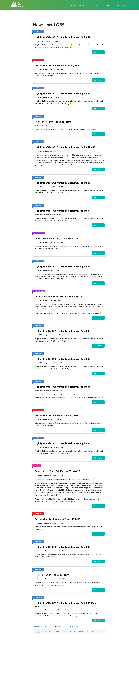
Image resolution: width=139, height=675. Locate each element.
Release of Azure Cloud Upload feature (54, 121)
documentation (39, 233)
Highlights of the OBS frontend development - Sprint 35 (62, 386)
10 (57, 627)
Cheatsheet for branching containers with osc (57, 238)
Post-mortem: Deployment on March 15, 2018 (57, 519)
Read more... (98, 52)
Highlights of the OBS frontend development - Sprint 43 (62, 93)
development (38, 31)
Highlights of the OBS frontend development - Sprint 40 (62, 182)
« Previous (37, 627)
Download (83, 5)
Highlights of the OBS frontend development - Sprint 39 (62, 210)
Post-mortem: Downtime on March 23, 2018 (56, 415)
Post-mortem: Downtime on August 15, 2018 (57, 65)
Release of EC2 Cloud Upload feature (53, 574)
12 (62, 627)
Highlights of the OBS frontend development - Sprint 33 (62, 547)
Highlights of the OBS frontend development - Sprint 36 (62, 359)
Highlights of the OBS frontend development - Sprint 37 (62, 331)
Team (117, 5)
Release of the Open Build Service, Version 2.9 (57, 471)
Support (108, 5)
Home (73, 5)
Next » (77, 627)
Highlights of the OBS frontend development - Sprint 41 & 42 (65, 147)
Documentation (96, 5)
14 (68, 627)
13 (65, 627)
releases (37, 466)
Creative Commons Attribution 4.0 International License (78, 631)
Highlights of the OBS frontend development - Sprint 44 (62, 37)
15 (70, 627)
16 (73, 627)
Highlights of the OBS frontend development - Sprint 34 (62, 443)
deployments (38, 60)
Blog (124, 5)
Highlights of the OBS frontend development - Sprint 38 (62, 266)
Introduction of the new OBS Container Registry (59, 296)
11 (60, 627)
